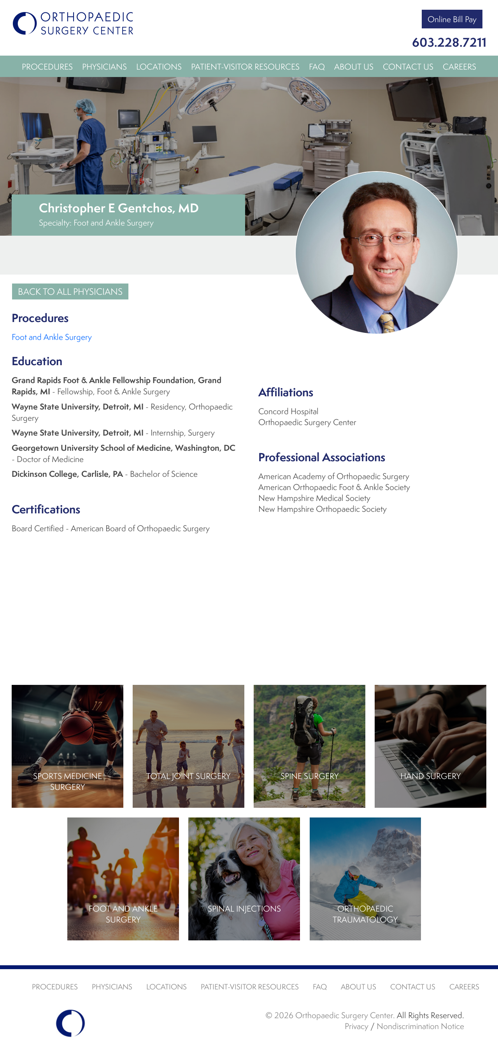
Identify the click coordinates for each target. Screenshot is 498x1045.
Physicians (104, 66)
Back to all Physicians (70, 291)
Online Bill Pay (452, 19)
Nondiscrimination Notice (420, 1025)
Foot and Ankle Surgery (52, 336)
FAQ (317, 66)
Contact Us (408, 66)
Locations (159, 66)
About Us (354, 66)
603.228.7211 (449, 42)
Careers (459, 66)
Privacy (356, 1025)
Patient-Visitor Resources (245, 66)
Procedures (47, 66)
